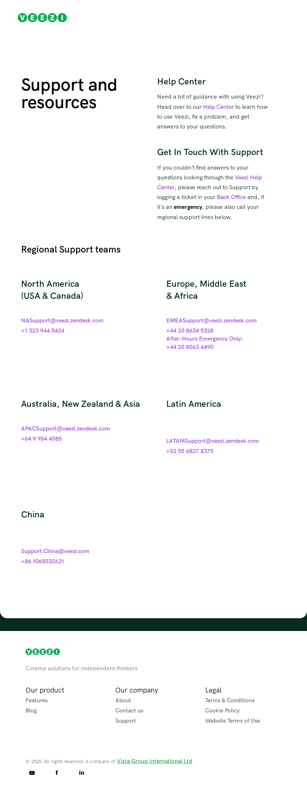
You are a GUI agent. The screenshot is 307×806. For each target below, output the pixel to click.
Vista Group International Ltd (154, 761)
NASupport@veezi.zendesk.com (62, 320)
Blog (31, 710)
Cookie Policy (222, 710)
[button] (291, 17)
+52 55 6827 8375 (190, 450)
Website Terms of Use (232, 720)
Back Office (231, 196)
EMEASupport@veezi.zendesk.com (211, 320)
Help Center (218, 106)
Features (36, 700)
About (123, 700)
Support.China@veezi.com (55, 551)
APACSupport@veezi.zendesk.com (65, 428)
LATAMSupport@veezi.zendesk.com (212, 440)
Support (125, 720)
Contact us (129, 710)
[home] (42, 18)
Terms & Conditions (230, 700)
